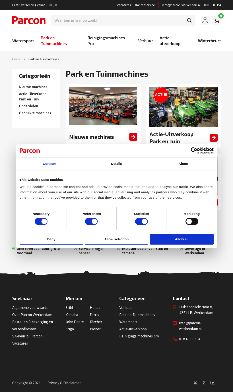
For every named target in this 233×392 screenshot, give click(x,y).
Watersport (23, 40)
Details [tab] (116, 163)
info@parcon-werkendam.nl (181, 5)
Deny (51, 239)
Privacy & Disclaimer (64, 383)
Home (16, 59)
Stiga (70, 329)
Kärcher (96, 322)
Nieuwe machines (33, 87)
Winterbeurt (209, 40)
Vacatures (124, 5)
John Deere (75, 322)
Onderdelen (28, 106)
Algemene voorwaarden (31, 308)
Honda (95, 308)
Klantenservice (144, 5)
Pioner (95, 329)
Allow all (182, 239)
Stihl (69, 308)
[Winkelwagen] (216, 20)
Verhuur (145, 40)
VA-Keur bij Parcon (27, 336)
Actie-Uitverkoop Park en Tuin (33, 96)
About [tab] (183, 163)
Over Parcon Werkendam (32, 315)
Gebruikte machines (35, 113)
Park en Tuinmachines (137, 315)
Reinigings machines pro (139, 336)
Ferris (94, 315)
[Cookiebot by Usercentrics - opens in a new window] (194, 150)
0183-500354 (212, 5)
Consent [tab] (49, 163)
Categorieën (34, 76)
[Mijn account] (205, 20)
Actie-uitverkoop (133, 329)
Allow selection (116, 239)
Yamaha (72, 315)
